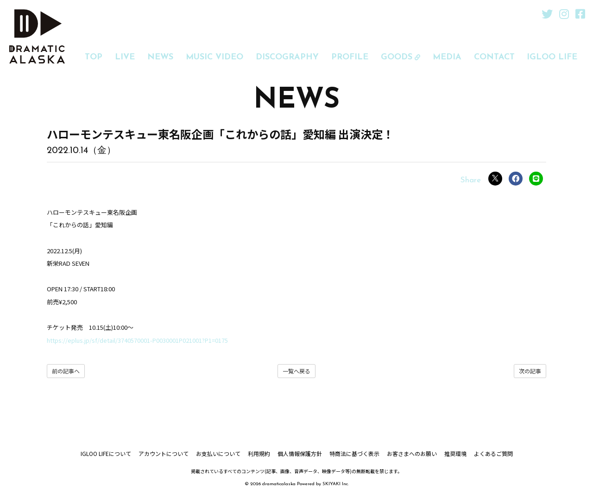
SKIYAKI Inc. (335, 484)
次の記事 (530, 371)
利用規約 (259, 453)
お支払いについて (218, 453)
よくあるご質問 (493, 453)
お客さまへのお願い (412, 453)
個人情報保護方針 (300, 453)
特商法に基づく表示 (354, 453)
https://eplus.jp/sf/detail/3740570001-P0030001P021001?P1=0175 (137, 340)
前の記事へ (66, 371)
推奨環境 (455, 453)
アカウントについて (164, 453)
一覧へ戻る (296, 371)
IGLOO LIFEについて (106, 453)
